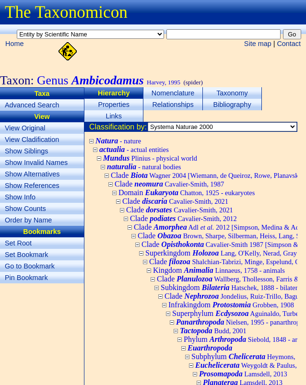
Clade (169, 184)
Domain (186, 192)
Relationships (172, 104)
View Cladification (32, 139)
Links (114, 116)
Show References (32, 185)
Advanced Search (32, 105)
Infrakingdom (231, 305)
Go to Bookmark (30, 266)
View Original (25, 128)
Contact (289, 43)
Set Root (18, 243)
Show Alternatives (32, 174)
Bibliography (232, 104)
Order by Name (28, 220)
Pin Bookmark (26, 277)
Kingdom (219, 270)
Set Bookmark (26, 254)
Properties (113, 104)
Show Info (20, 197)
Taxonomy (232, 93)
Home (14, 43)
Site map (257, 43)
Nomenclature (173, 93)
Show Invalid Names (36, 162)
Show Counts (25, 208)
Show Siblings (26, 151)
